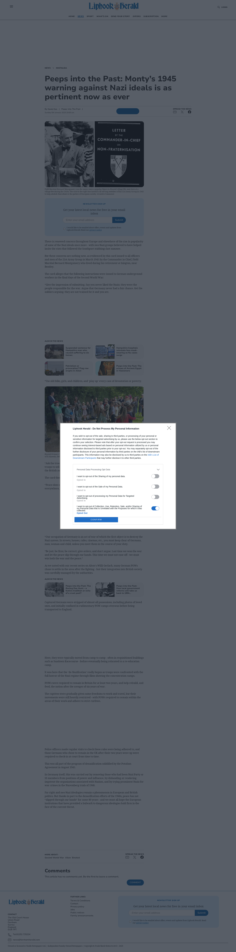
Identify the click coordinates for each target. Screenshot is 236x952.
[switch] (155, 476)
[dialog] (118, 476)
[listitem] (118, 469)
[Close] (170, 429)
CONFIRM (96, 519)
